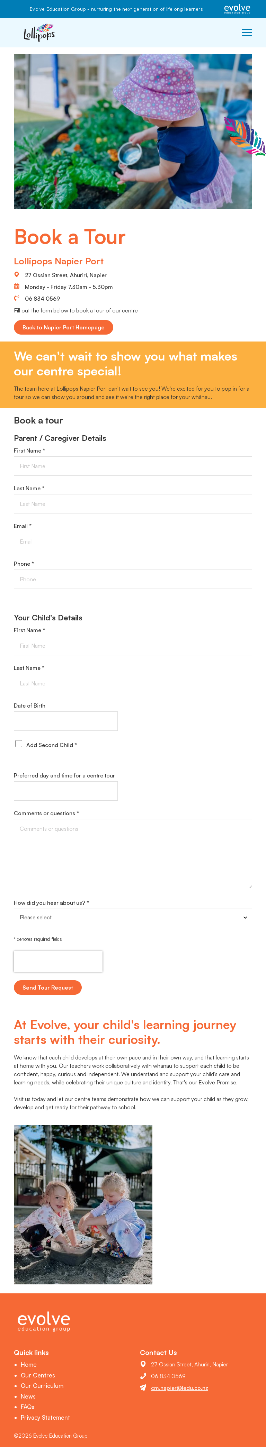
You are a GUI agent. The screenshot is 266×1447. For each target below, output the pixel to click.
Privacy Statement (45, 1417)
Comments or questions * (46, 813)
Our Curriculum (42, 1385)
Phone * (24, 563)
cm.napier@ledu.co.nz (179, 1387)
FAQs (27, 1406)
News (28, 1396)
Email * (23, 525)
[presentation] (58, 961)
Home (29, 1364)
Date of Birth (29, 705)
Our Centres (38, 1375)
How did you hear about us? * (51, 902)
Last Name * (29, 488)
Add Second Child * (51, 745)
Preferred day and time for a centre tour (64, 775)
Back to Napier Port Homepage (64, 327)
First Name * (29, 450)
